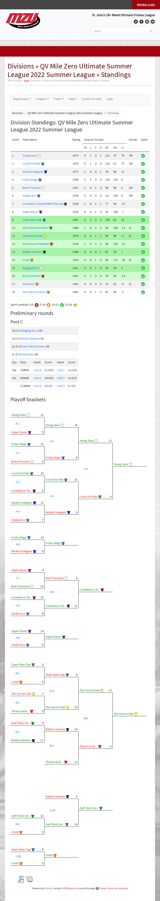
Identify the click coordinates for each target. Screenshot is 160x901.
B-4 (52, 691)
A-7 (18, 578)
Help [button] (72, 99)
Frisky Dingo (30, 179)
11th (52, 810)
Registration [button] (21, 99)
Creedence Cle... (21, 490)
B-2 (18, 732)
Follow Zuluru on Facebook (113, 888)
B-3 (18, 702)
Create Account (91, 99)
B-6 (18, 824)
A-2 (18, 453)
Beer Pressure (31, 188)
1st (86, 469)
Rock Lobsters (31, 276)
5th (52, 592)
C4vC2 (61, 386)
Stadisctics (29, 195)
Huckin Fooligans (32, 172)
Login (109, 99)
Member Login (146, 4)
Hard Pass (28, 284)
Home (26, 80)
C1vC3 (37, 386)
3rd (18, 544)
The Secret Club (32, 236)
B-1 (18, 673)
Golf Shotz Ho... (20, 723)
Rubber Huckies (32, 252)
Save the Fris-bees (34, 292)
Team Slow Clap (32, 220)
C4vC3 (61, 378)
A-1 (18, 423)
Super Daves (30, 212)
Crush (26, 260)
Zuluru (48, 888)
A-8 (18, 605)
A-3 (18, 482)
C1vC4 (37, 370)
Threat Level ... (20, 711)
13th (18, 856)
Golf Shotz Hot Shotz (35, 228)
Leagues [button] (41, 99)
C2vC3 (61, 370)
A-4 (18, 511)
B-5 (52, 745)
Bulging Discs (30, 268)
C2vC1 (37, 378)
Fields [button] (57, 99)
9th (86, 718)
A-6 (52, 496)
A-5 (52, 441)
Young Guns (29, 155)
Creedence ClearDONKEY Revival (42, 204)
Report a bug (74, 888)
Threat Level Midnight (35, 244)
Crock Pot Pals (31, 163)
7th (18, 638)
